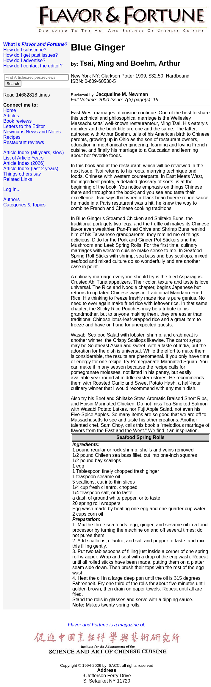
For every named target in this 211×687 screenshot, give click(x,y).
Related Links (17, 179)
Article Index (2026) (24, 163)
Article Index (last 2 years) (30, 168)
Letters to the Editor (24, 126)
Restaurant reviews (23, 142)
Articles (11, 115)
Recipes (12, 137)
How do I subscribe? (24, 49)
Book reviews (17, 121)
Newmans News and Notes (32, 131)
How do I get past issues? (30, 55)
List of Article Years (23, 157)
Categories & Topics (24, 204)
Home (9, 110)
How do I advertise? (24, 60)
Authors (11, 199)
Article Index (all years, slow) (33, 152)
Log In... (12, 189)
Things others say (22, 173)
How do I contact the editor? (32, 65)
